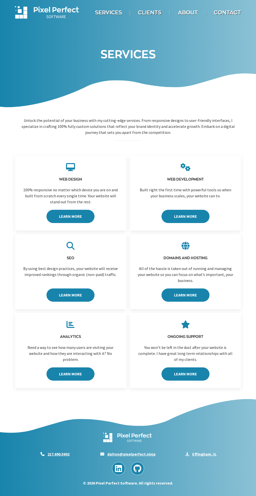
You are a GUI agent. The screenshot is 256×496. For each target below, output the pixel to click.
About (188, 12)
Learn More (70, 216)
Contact (227, 12)
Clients (150, 12)
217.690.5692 (59, 454)
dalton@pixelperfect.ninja (131, 454)
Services (108, 12)
